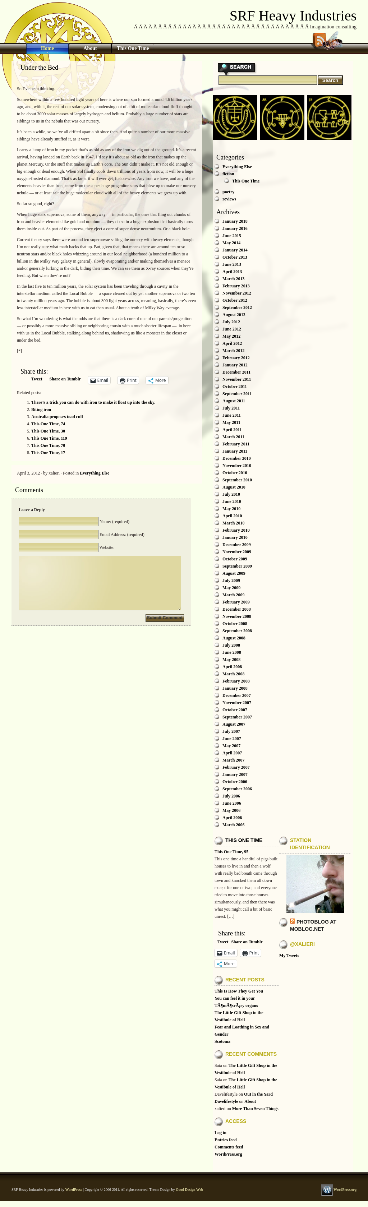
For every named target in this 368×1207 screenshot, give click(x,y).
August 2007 (233, 724)
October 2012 (234, 300)
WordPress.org (228, 1154)
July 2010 (231, 494)
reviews (229, 199)
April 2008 (232, 666)
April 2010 (232, 515)
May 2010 (231, 508)
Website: (106, 547)
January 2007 (235, 774)
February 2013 (236, 285)
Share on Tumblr (64, 378)
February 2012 (236, 357)
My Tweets (289, 955)
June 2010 (231, 501)
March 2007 (233, 760)
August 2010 (233, 487)
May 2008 (231, 659)
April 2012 (232, 343)
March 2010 (233, 523)
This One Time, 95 (231, 851)
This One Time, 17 (48, 452)
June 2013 (231, 264)
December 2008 (236, 609)
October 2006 (234, 781)
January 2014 (235, 250)
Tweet (36, 378)
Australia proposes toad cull (57, 416)
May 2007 (231, 745)
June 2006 (231, 803)
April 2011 (232, 429)
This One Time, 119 (49, 438)
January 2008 (235, 688)
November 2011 (236, 379)
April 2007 (232, 752)
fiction (228, 173)
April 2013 (232, 271)
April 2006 (232, 817)
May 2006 (231, 810)
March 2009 (233, 594)
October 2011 (234, 386)
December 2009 (236, 544)
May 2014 (231, 242)
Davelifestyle (226, 1101)
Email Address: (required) (121, 534)
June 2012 (231, 329)
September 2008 (237, 630)
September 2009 (237, 566)
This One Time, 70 (48, 445)
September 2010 (237, 479)
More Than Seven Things (255, 1108)
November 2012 (236, 293)
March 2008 (233, 673)
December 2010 (236, 458)
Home (47, 48)
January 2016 (235, 228)
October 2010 (234, 472)
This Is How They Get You (239, 991)
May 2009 (231, 587)
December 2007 (236, 695)
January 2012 (235, 364)
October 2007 (234, 709)
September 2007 (237, 717)
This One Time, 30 (48, 431)
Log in (220, 1132)
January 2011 (234, 451)
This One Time (133, 48)
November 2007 (236, 702)
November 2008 (236, 616)
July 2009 (231, 580)
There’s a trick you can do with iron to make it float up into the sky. (93, 402)
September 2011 (237, 393)
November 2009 (236, 551)
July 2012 (231, 321)
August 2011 (233, 400)
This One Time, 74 (48, 423)
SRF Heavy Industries (293, 16)
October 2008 (234, 623)
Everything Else (94, 473)
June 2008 (231, 652)
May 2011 (231, 422)
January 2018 (235, 221)
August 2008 (233, 638)
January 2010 (235, 537)
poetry (228, 191)
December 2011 (236, 372)
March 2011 (233, 436)
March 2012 (233, 350)
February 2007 (236, 767)
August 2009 (233, 573)
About (90, 48)
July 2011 (231, 408)
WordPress (73, 1190)
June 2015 (231, 235)
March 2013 (233, 278)
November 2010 (236, 465)
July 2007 (231, 731)
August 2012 (233, 314)
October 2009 (234, 558)
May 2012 (231, 336)
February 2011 (235, 444)
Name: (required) (113, 521)
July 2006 (231, 796)
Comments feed (229, 1147)
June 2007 (231, 738)
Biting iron (41, 409)
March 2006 (233, 824)
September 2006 (237, 788)
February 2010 (236, 530)
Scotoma (222, 1041)
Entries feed (226, 1139)
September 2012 (237, 307)
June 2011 (231, 415)
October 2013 (234, 257)
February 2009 (236, 602)
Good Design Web (189, 1190)
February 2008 (236, 681)
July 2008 (231, 645)
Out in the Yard (258, 1094)
